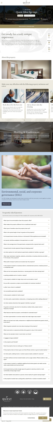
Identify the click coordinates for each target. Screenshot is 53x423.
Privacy (33, 398)
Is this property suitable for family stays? (14, 295)
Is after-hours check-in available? (12, 287)
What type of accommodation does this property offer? (18, 220)
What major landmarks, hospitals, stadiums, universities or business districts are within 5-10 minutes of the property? (25, 257)
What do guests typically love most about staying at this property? (20, 326)
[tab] (24, 77)
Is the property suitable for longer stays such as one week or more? (21, 279)
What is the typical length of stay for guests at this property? (19, 232)
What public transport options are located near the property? (19, 261)
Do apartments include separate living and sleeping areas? (18, 248)
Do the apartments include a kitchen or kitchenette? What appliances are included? (25, 236)
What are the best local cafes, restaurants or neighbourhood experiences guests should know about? (26, 321)
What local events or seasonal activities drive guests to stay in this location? (23, 330)
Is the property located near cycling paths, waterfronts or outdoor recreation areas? (25, 378)
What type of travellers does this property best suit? (17, 228)
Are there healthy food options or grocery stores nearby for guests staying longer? (24, 374)
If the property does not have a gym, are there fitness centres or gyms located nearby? (25, 350)
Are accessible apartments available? (13, 291)
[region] (25, 414)
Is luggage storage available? (11, 338)
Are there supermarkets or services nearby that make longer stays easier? (22, 316)
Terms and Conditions (27, 398)
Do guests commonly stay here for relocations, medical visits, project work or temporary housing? (23, 307)
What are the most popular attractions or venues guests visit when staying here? (24, 271)
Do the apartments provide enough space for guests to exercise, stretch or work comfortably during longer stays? (24, 369)
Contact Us (45, 19)
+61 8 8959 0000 (35, 19)
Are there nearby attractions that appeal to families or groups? (19, 303)
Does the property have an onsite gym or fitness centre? (18, 346)
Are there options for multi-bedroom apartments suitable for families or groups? (24, 252)
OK (42, 417)
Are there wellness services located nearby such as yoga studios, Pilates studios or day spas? (26, 358)
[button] (47, 399)
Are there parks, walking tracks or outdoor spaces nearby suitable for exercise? (24, 354)
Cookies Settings (31, 417)
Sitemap (21, 398)
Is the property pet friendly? (11, 342)
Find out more (26, 141)
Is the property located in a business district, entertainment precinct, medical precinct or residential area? (26, 266)
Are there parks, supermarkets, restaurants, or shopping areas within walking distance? (25, 299)
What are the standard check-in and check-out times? (17, 334)
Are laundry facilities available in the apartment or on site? (18, 240)
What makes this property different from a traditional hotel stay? (20, 224)
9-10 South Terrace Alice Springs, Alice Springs (17, 19)
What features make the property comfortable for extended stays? (20, 312)
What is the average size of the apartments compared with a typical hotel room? (24, 244)
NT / (23, 9)
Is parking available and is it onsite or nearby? (15, 275)
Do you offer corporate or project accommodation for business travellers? (22, 283)
